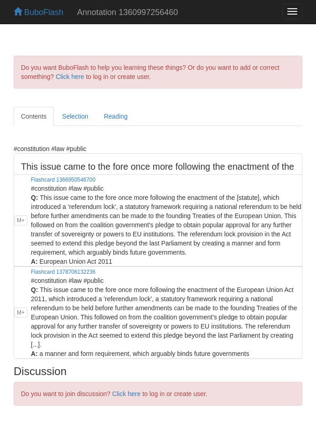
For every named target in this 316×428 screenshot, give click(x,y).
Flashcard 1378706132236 (63, 272)
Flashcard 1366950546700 (63, 180)
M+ (21, 220)
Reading (116, 116)
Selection (75, 116)
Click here (70, 76)
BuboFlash (38, 12)
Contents (34, 116)
